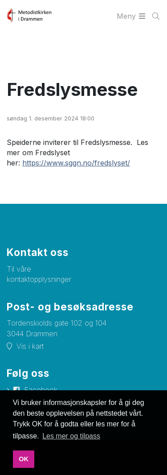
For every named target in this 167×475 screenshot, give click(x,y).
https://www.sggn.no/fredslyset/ (76, 162)
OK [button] (24, 459)
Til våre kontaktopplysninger (39, 274)
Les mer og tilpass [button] (71, 436)
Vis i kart (30, 346)
